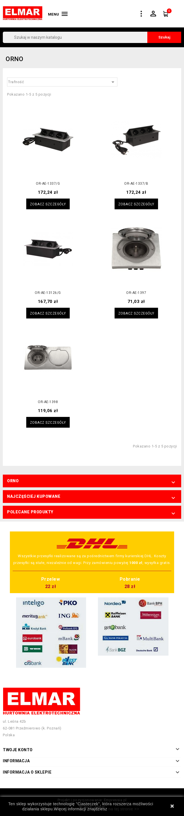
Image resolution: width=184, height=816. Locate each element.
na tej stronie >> (123, 809)
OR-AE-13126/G (48, 293)
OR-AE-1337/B (136, 184)
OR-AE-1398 (48, 402)
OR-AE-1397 (136, 293)
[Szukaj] (92, 37)
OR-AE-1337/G (48, 184)
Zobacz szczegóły (48, 204)
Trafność (62, 82)
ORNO (13, 481)
